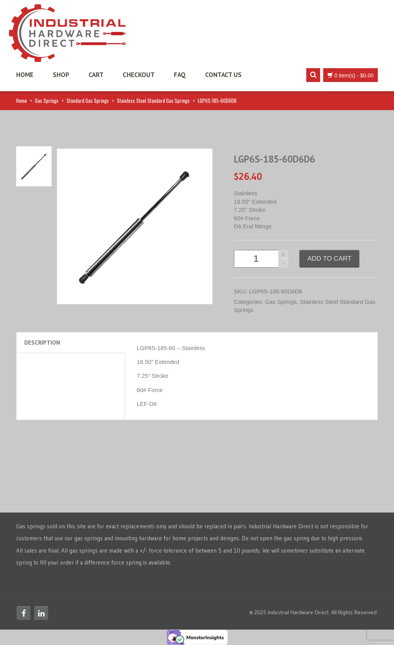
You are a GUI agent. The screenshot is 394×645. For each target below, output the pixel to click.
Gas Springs (46, 100)
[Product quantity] (261, 259)
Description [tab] (42, 342)
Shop (61, 74)
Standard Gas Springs (88, 100)
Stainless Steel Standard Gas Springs (153, 100)
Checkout (139, 74)
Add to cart (329, 258)
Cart (96, 74)
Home (24, 74)
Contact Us (223, 74)
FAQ (180, 74)
